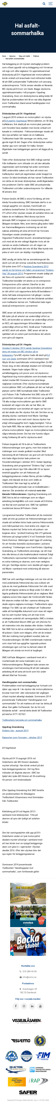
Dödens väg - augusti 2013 (15, 730)
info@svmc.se (28, 977)
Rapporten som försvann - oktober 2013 (22, 737)
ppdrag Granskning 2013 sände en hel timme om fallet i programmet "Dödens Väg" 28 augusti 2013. (28, 270)
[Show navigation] (51, 4)
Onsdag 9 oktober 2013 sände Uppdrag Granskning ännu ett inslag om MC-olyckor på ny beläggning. (27, 352)
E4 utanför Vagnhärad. (16, 121)
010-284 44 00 (28, 971)
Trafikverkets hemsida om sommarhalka (22, 720)
